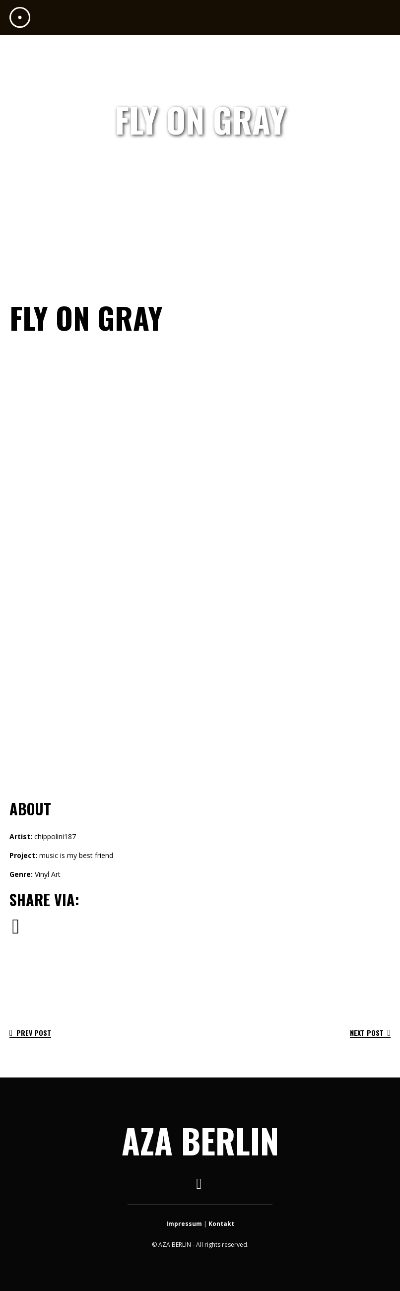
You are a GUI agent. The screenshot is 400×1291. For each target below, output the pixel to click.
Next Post (370, 1032)
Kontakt (221, 1223)
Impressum (184, 1223)
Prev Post (30, 1032)
